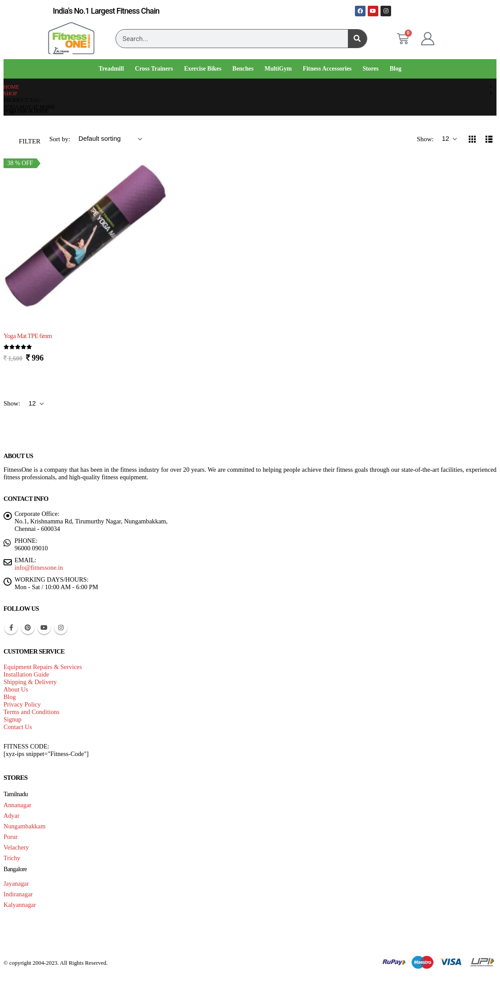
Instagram (60, 627)
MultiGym (278, 68)
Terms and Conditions (32, 711)
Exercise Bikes (202, 68)
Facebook (11, 627)
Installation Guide (26, 674)
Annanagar (17, 804)
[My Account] (428, 38)
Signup (13, 719)
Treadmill (111, 68)
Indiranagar (18, 894)
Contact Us (18, 726)
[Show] (449, 139)
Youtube (44, 627)
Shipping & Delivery (30, 681)
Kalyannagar (20, 904)
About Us (16, 689)
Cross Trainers (154, 68)
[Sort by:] (110, 139)
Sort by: (60, 139)
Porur (11, 836)
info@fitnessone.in (39, 567)
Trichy (12, 857)
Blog (396, 68)
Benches (243, 68)
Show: (426, 139)
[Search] (357, 39)
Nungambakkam (24, 826)
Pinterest (27, 627)
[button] (24, 139)
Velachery (16, 847)
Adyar (11, 815)
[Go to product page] (86, 241)
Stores (370, 68)
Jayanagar (16, 883)
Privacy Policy (22, 704)
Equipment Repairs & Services (43, 666)
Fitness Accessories (327, 68)
